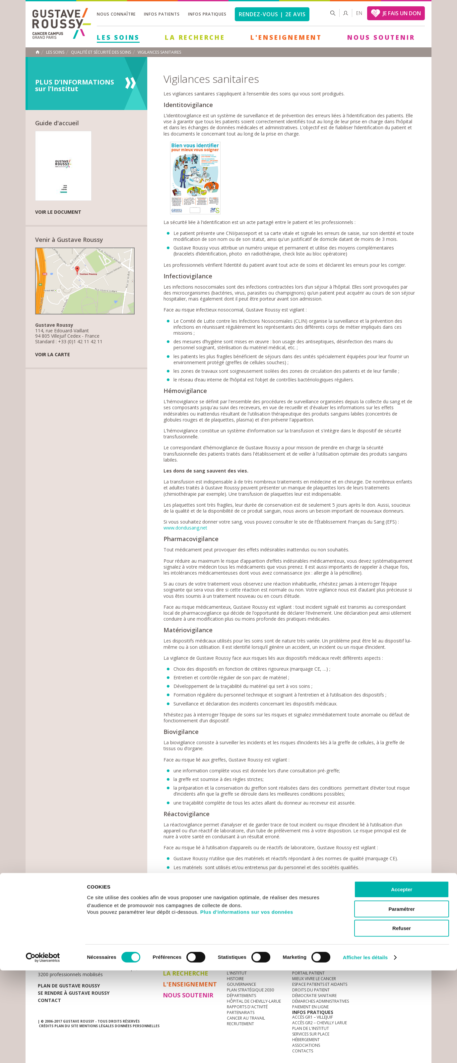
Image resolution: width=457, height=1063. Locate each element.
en (359, 13)
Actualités (58, 939)
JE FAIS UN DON (402, 13)
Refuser (401, 1021)
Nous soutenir (381, 37)
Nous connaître (116, 14)
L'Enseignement (286, 37)
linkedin (393, 939)
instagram (372, 939)
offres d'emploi (148, 939)
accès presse (101, 939)
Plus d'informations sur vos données (246, 1004)
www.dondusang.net (185, 528)
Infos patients (161, 14)
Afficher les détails (365, 1050)
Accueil (37, 52)
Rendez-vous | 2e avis (272, 14)
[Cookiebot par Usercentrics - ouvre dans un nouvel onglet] (43, 1050)
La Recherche (195, 37)
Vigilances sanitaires (159, 52)
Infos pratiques (207, 14)
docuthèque (196, 939)
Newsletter (349, 942)
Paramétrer (401, 1001)
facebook (414, 939)
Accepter (401, 982)
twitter (403, 939)
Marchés (236, 939)
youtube (383, 939)
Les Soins (118, 37)
